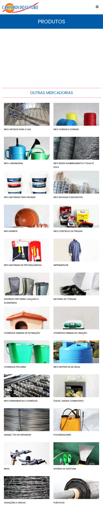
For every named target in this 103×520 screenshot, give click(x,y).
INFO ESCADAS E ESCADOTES (68, 197)
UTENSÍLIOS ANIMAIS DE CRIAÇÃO (70, 333)
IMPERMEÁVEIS (60, 265)
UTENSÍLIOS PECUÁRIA (15, 366)
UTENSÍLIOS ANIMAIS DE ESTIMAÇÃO (22, 333)
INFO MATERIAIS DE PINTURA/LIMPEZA (23, 265)
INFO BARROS (10, 231)
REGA (6, 468)
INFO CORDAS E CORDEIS (66, 129)
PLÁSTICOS (58, 502)
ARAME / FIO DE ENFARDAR (17, 434)
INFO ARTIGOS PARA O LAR (17, 129)
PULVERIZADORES (62, 434)
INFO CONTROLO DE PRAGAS (67, 231)
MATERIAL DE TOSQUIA (64, 299)
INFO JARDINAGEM (13, 163)
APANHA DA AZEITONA (64, 468)
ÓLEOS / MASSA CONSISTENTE (68, 400)
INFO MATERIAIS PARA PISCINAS (19, 197)
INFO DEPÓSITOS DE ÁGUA (66, 366)
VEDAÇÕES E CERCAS (15, 502)
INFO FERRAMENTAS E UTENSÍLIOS (20, 400)
